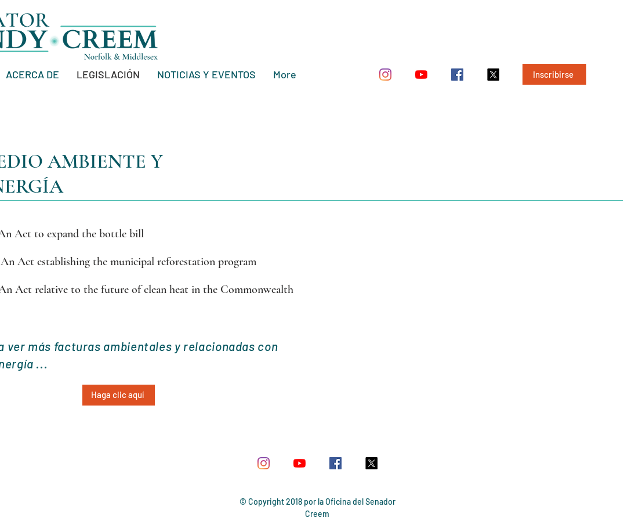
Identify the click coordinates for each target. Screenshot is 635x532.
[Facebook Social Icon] (457, 74)
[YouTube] (421, 74)
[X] (493, 74)
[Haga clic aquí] (118, 395)
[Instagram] (385, 74)
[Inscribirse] (554, 74)
